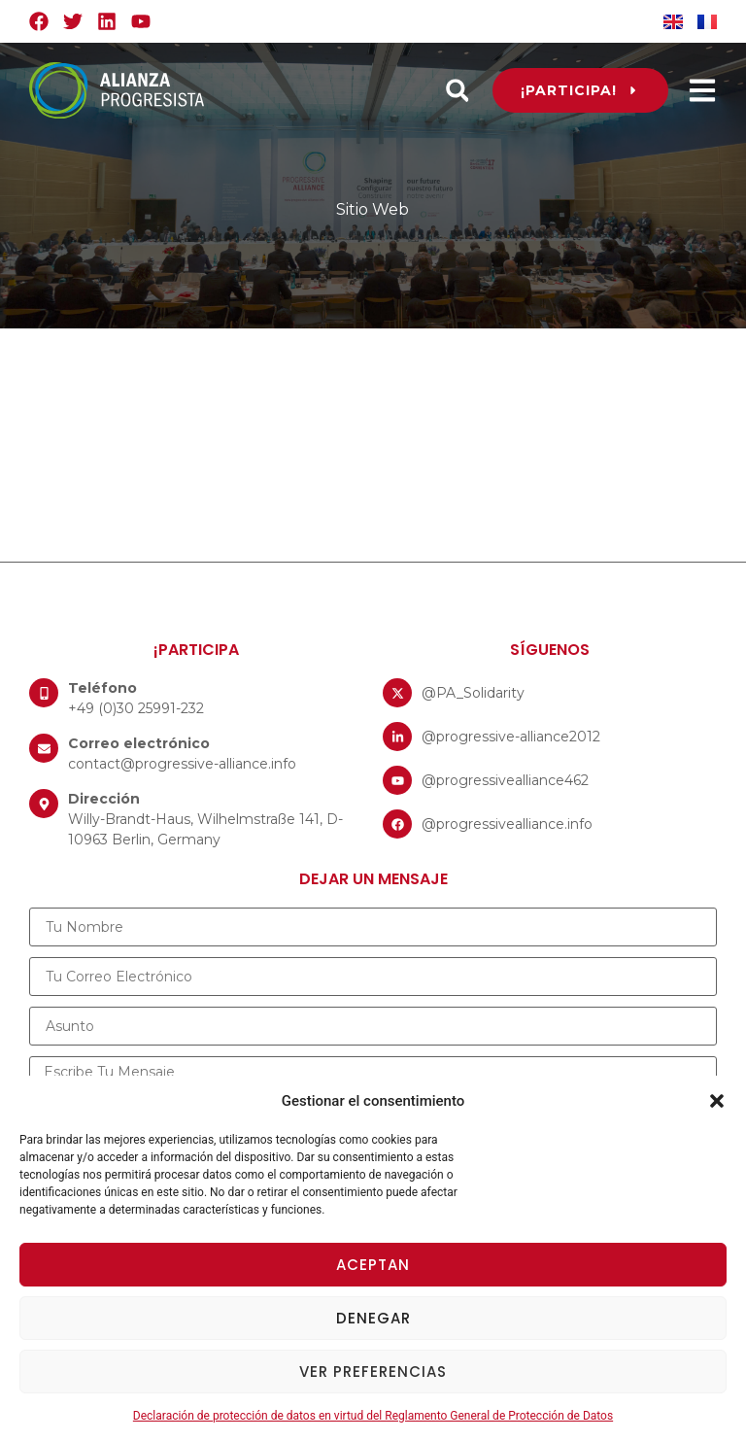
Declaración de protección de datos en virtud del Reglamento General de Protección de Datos (373, 1416)
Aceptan (373, 1264)
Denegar (373, 1318)
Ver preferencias (373, 1371)
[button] (717, 1101)
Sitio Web (372, 209)
